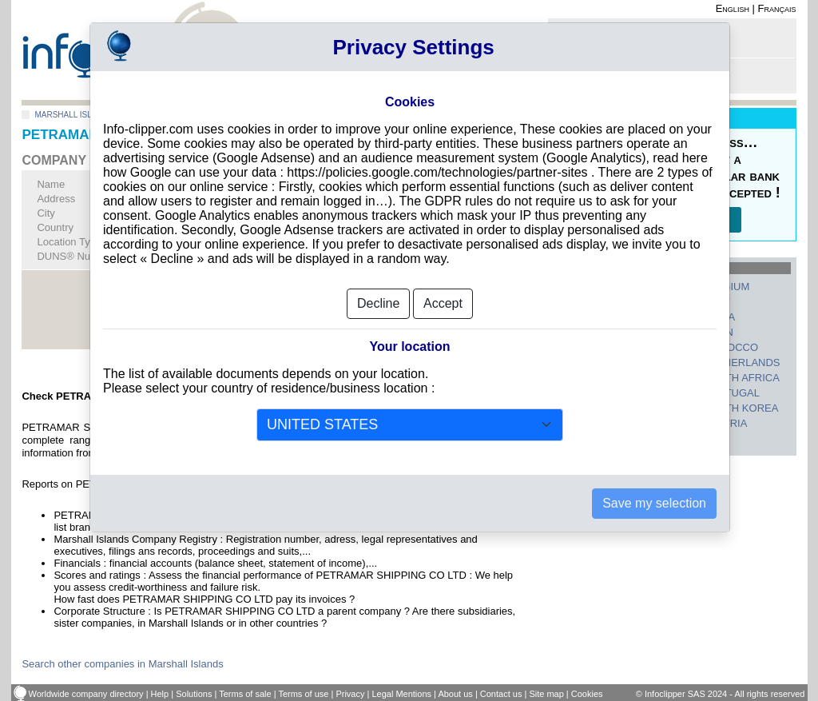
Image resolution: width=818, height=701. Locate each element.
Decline (378, 290)
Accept (443, 290)
